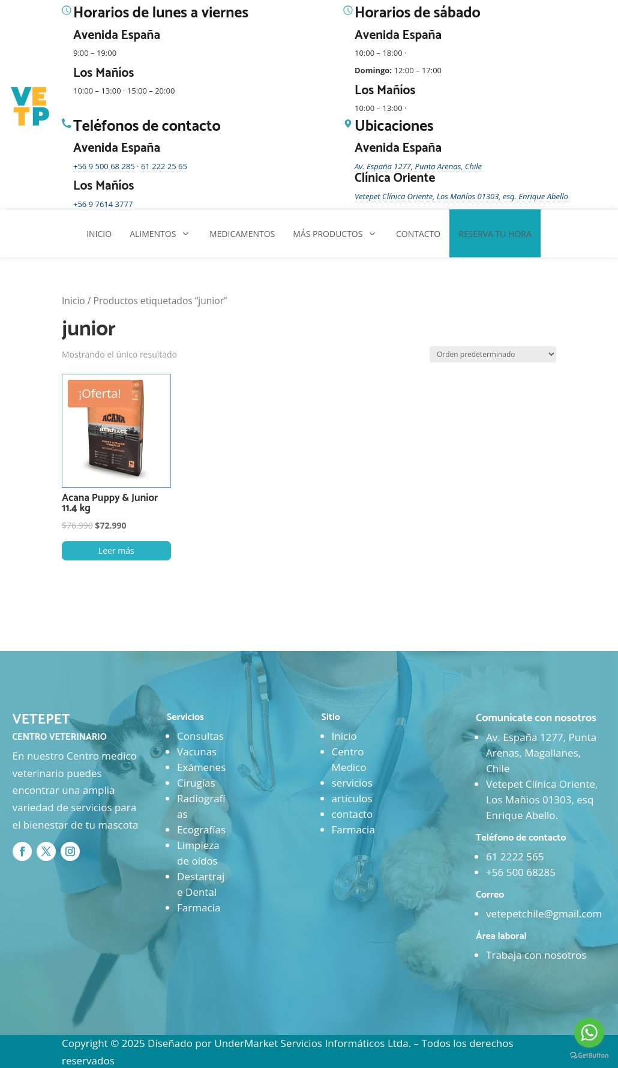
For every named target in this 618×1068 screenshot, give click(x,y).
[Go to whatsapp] (589, 1033)
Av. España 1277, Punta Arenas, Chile (418, 166)
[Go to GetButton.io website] (589, 1056)
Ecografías (201, 829)
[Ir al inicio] (31, 107)
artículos (352, 798)
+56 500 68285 (521, 872)
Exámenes (201, 767)
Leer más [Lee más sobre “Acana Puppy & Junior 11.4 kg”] (116, 550)
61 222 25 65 (164, 166)
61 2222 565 (515, 856)
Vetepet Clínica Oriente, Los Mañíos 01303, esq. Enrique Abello (461, 196)
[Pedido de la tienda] (493, 354)
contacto (352, 814)
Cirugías (196, 783)
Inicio (73, 300)
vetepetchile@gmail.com (544, 913)
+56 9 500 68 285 (104, 166)
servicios (352, 783)
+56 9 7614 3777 (103, 204)
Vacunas (197, 751)
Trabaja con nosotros (536, 955)
